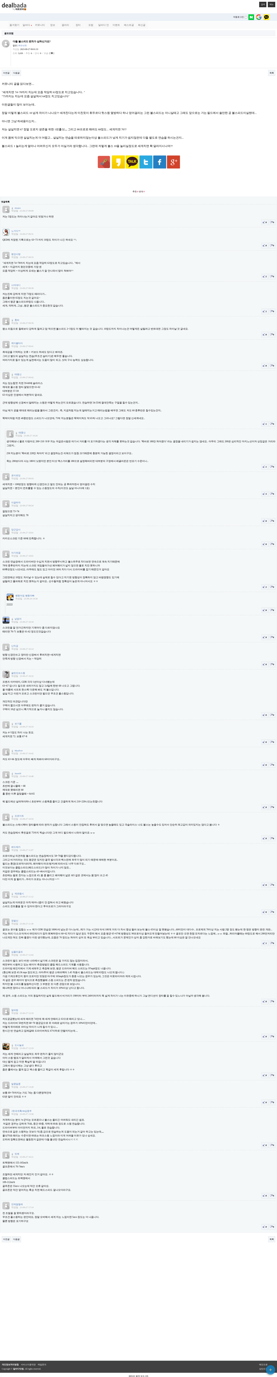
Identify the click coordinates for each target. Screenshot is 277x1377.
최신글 (141, 25)
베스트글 (129, 25)
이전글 (6, 73)
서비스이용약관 (28, 1356)
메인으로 (263, 1356)
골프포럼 (8, 33)
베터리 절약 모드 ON (138, 1367)
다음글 (16, 73)
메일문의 (42, 1356)
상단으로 (263, 1360)
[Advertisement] (138, 171)
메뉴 (270, 4)
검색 (262, 4)
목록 (272, 73)
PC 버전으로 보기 (138, 1373)
